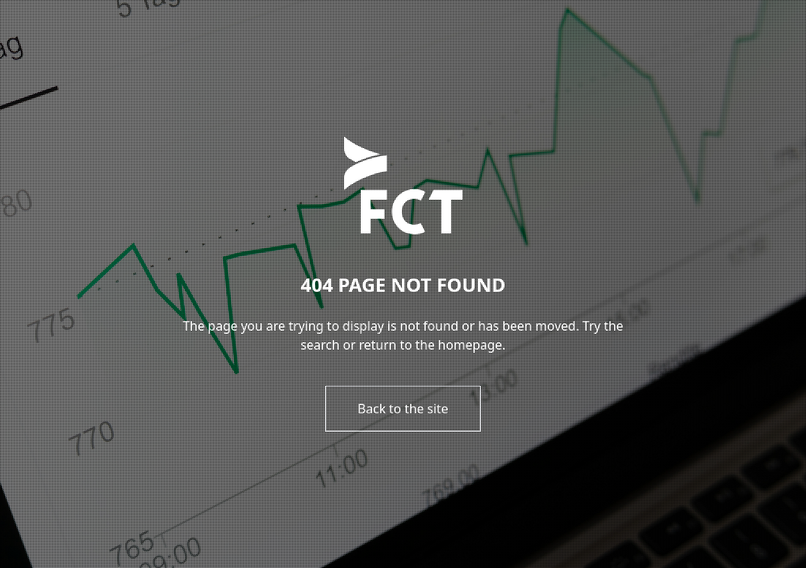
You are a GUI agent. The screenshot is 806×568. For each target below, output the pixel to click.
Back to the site (403, 408)
